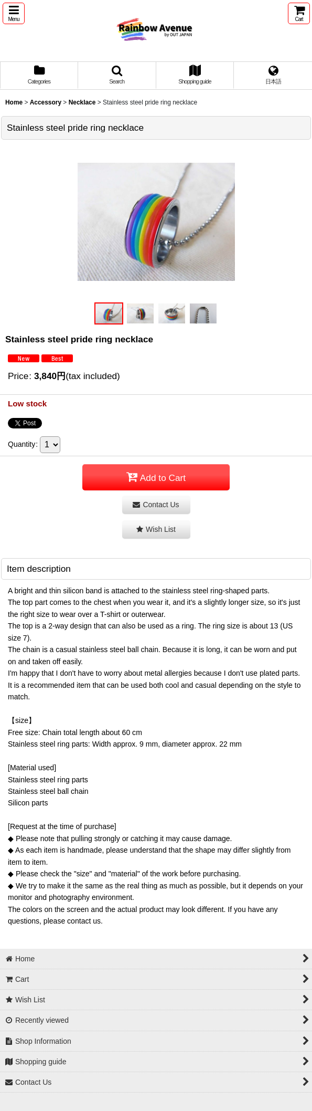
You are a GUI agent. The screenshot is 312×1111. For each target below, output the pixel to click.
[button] (14, 13)
